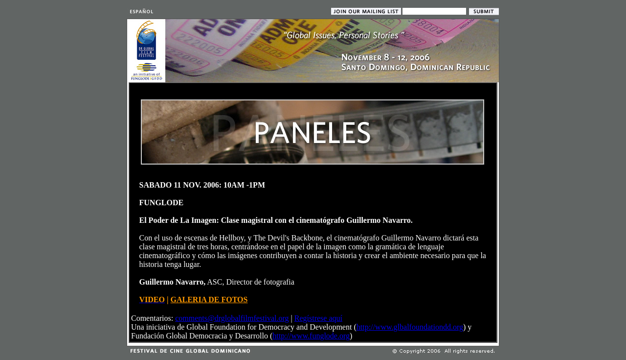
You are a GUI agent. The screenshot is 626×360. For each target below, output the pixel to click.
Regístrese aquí (318, 318)
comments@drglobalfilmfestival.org (232, 318)
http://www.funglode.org (311, 336)
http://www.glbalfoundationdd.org (410, 327)
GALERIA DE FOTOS (208, 299)
